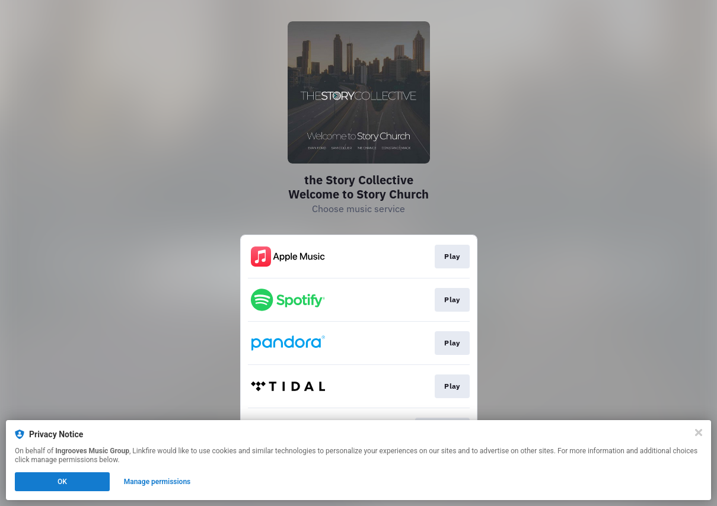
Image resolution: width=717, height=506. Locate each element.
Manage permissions (157, 482)
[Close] (698, 432)
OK (62, 482)
